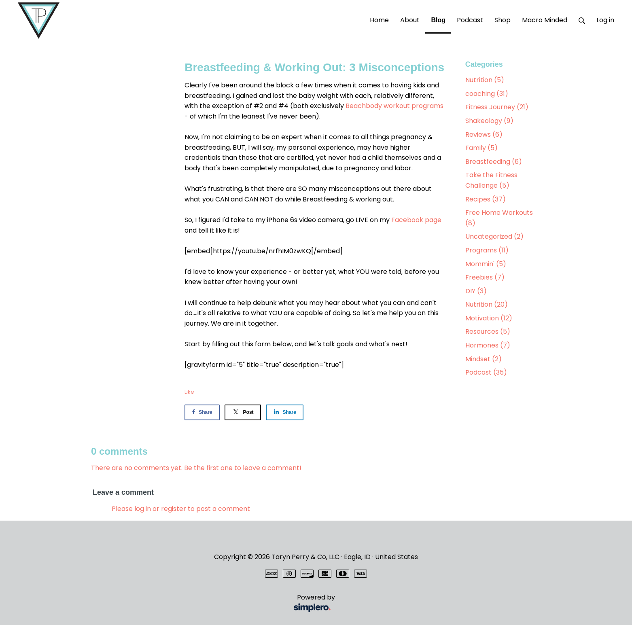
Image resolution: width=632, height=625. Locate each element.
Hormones (487, 345)
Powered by (214, 603)
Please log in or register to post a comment (181, 508)
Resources (487, 331)
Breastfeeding (493, 161)
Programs (487, 250)
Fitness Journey (496, 107)
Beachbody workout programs (394, 105)
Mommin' (485, 264)
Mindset (483, 359)
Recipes (485, 199)
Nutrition (484, 80)
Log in (605, 20)
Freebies (485, 277)
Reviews (484, 134)
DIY (476, 291)
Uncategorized (494, 236)
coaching (486, 93)
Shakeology (489, 120)
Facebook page (416, 220)
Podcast (486, 372)
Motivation (488, 318)
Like (189, 392)
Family (481, 148)
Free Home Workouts (499, 218)
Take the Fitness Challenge (491, 180)
